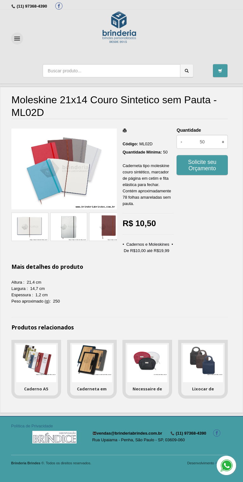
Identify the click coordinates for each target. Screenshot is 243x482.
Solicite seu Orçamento (202, 165)
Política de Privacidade (32, 426)
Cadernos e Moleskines (147, 244)
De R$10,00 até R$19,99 (146, 250)
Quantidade (189, 130)
